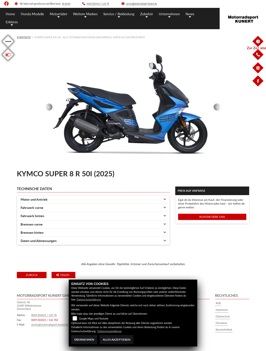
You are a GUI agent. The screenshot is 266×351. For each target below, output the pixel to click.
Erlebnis (12, 22)
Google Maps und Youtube (93, 318)
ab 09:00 (66, 4)
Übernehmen (84, 339)
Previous (48, 107)
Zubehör (146, 14)
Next (217, 107)
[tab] (93, 199)
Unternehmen (169, 14)
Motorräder (58, 14)
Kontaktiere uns (212, 216)
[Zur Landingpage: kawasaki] (8, 47)
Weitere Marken (85, 14)
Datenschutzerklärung (89, 299)
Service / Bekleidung (118, 14)
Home (10, 14)
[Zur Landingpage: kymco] (8, 60)
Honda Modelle (32, 14)
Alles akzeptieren (116, 339)
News (190, 14)
